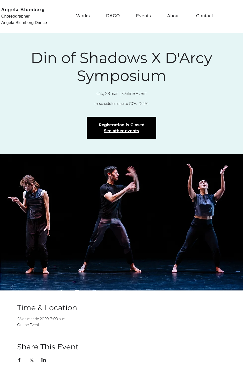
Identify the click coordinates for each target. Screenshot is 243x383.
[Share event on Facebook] (19, 360)
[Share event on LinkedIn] (43, 360)
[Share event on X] (31, 360)
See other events (121, 130)
